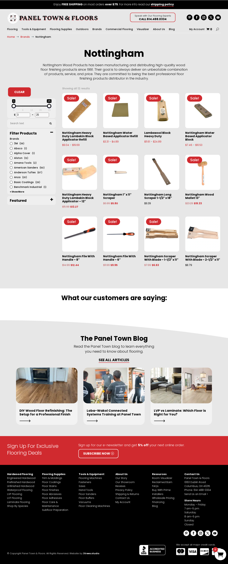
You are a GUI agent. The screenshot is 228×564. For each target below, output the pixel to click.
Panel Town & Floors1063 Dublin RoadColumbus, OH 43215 (197, 482)
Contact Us (122, 498)
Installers (157, 494)
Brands (97, 29)
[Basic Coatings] (11, 182)
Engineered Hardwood (21, 478)
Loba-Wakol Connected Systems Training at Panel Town (114, 412)
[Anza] (11, 177)
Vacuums (85, 502)
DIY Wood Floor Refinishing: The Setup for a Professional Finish (45, 412)
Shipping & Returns (127, 494)
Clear (19, 91)
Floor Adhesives (52, 498)
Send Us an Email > (196, 494)
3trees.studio (91, 553)
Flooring (12, 29)
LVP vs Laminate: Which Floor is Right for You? (180, 412)
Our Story (121, 478)
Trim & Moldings (52, 478)
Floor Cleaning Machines (94, 506)
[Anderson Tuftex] (11, 172)
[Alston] (11, 157)
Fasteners (85, 482)
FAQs (155, 486)
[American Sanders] (11, 167)
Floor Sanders (87, 494)
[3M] (11, 143)
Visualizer (143, 29)
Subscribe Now (96, 453)
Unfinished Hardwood (20, 486)
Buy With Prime (161, 490)
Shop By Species (17, 506)
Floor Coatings (51, 482)
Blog (172, 29)
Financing (158, 502)
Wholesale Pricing (163, 498)
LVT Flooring (14, 498)
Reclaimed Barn (162, 482)
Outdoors (82, 29)
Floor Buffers (86, 498)
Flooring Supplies (61, 29)
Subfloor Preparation (55, 510)
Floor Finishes (50, 490)
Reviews (120, 486)
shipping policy (162, 4)
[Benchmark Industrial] (11, 186)
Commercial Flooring (119, 29)
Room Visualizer (162, 478)
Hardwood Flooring (20, 474)
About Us (159, 29)
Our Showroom (125, 482)
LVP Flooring (14, 494)
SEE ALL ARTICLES (114, 359)
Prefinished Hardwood (21, 482)
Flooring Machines (90, 478)
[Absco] (11, 148)
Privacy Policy (124, 490)
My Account (196, 29)
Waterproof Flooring (19, 490)
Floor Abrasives (51, 494)
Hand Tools (86, 490)
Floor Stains (49, 486)
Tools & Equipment (34, 29)
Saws (82, 486)
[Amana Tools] (11, 162)
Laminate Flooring (18, 502)
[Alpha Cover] (11, 153)
